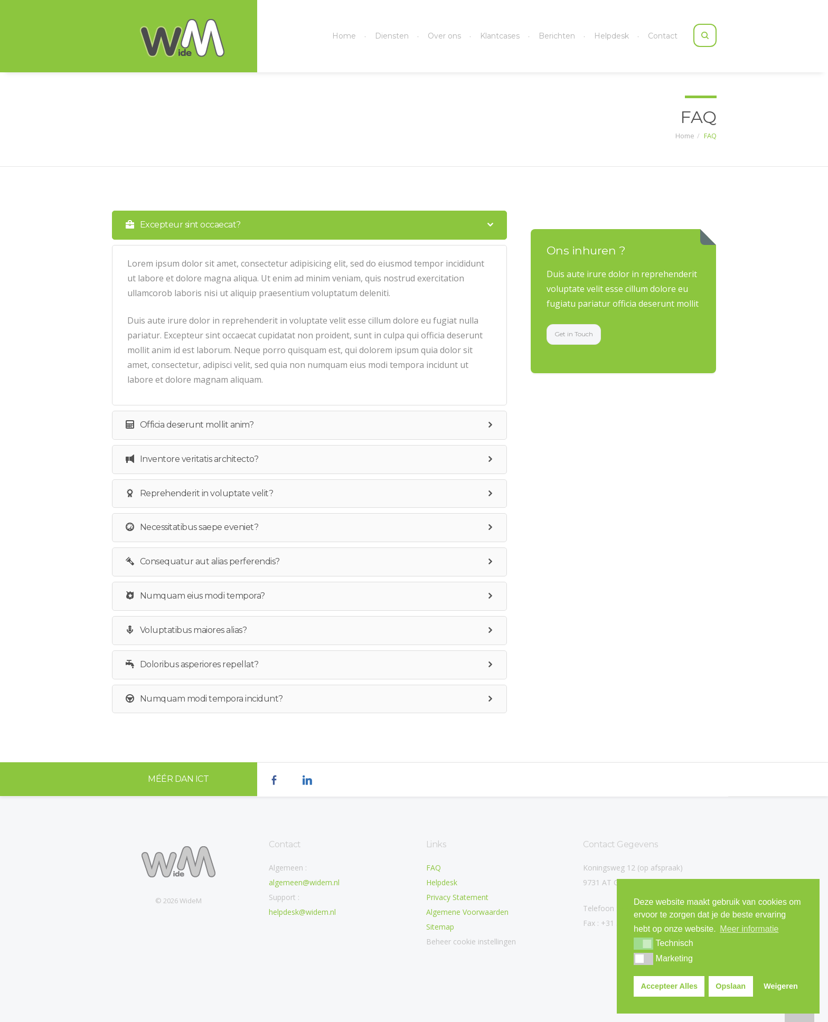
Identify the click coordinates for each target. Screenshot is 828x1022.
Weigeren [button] (781, 986)
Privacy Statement (457, 897)
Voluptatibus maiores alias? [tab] (300, 630)
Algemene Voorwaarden (467, 912)
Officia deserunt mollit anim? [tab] (300, 425)
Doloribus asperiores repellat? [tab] (300, 665)
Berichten (557, 36)
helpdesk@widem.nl (302, 912)
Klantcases (500, 36)
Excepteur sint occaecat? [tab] (300, 225)
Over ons (444, 36)
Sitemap (440, 927)
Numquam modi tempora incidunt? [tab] (300, 699)
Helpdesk (611, 36)
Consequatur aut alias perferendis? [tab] (300, 562)
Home (344, 36)
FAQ (710, 134)
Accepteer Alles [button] (669, 986)
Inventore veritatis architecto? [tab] (300, 459)
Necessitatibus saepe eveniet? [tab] (300, 528)
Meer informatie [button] (749, 928)
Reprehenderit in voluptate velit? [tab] (300, 494)
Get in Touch (581, 334)
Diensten (392, 36)
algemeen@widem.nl (304, 882)
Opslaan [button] (731, 986)
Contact (663, 36)
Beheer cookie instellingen (471, 941)
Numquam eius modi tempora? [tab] (300, 596)
